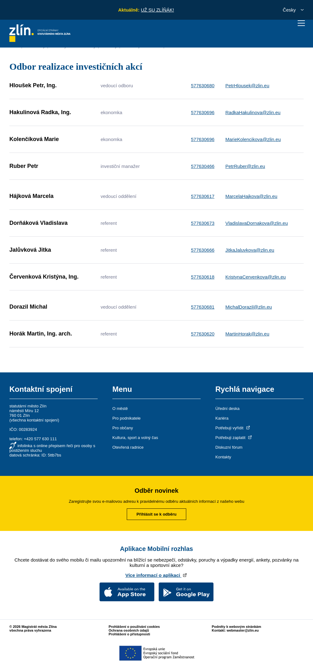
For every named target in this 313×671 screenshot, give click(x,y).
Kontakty (223, 457)
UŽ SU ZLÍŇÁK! (157, 10)
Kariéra (221, 418)
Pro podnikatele (126, 418)
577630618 (202, 277)
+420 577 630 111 (40, 438)
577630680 (202, 85)
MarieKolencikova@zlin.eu (253, 139)
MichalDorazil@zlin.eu (248, 307)
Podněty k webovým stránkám (236, 626)
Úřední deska (227, 408)
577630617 (202, 196)
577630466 (202, 166)
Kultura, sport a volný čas (135, 437)
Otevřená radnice (128, 447)
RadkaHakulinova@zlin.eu (252, 112)
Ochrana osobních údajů (129, 630)
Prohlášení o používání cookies (134, 626)
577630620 (202, 333)
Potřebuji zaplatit (234, 437)
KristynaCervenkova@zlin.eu (255, 277)
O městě (120, 408)
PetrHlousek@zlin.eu (247, 85)
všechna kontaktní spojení (34, 420)
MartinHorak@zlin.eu (247, 333)
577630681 (202, 307)
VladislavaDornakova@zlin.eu (256, 223)
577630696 (202, 112)
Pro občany (122, 428)
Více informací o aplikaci (156, 575)
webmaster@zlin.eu (243, 630)
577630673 (202, 223)
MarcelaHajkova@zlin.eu (251, 196)
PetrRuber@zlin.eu (245, 166)
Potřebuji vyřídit (233, 428)
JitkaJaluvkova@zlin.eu (249, 250)
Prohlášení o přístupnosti (129, 634)
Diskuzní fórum (229, 447)
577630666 (202, 250)
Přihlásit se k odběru (156, 514)
